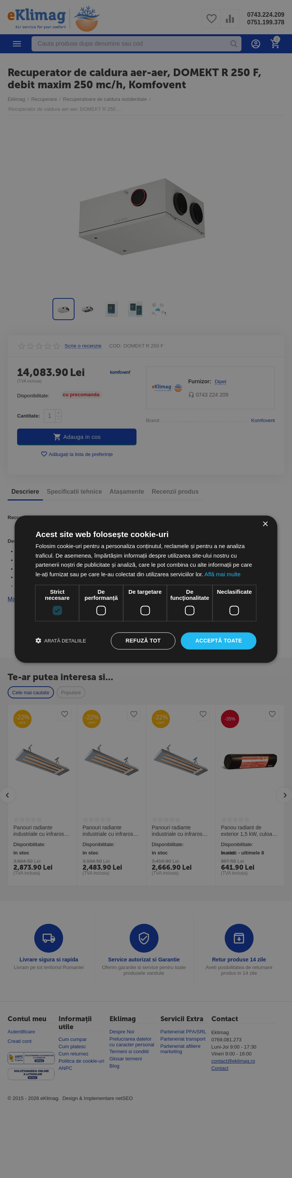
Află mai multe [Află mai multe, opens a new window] (223, 574)
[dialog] (146, 589)
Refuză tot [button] (142, 641)
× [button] (265, 524)
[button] (60, 641)
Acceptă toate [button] (218, 641)
